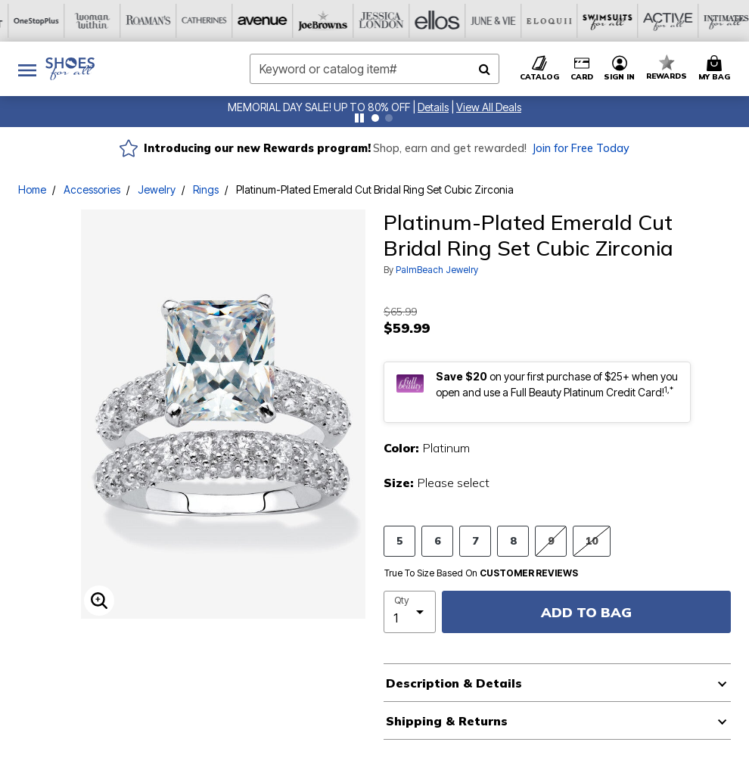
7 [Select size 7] (475, 540)
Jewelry (157, 189)
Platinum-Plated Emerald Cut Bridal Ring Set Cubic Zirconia (375, 189)
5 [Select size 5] (399, 540)
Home (32, 189)
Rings (206, 189)
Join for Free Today (580, 148)
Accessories (92, 189)
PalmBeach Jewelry (437, 269)
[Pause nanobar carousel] (359, 118)
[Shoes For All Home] (70, 69)
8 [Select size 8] (513, 540)
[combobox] (374, 69)
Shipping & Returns (447, 720)
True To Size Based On (481, 573)
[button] (433, 107)
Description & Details (454, 683)
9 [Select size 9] (551, 540)
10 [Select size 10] (592, 540)
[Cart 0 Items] (716, 68)
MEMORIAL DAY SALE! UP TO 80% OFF (319, 107)
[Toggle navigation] (27, 69)
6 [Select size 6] (437, 540)
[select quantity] (410, 612)
